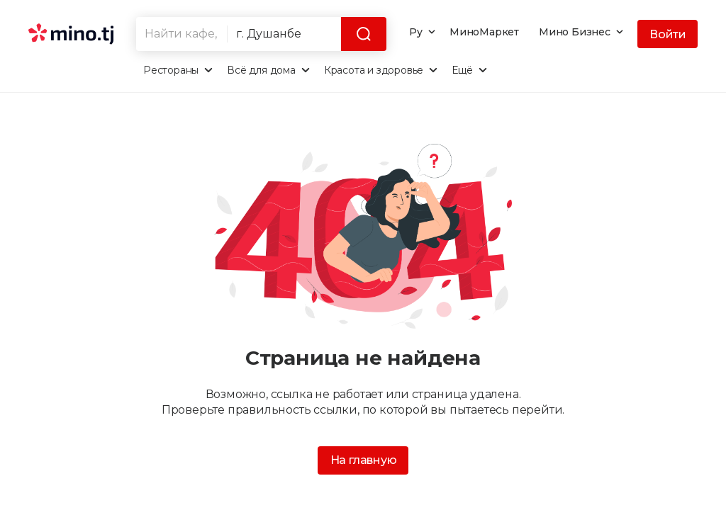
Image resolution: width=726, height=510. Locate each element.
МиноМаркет (484, 32)
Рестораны (171, 70)
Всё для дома (261, 70)
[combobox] (181, 34)
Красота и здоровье (373, 70)
